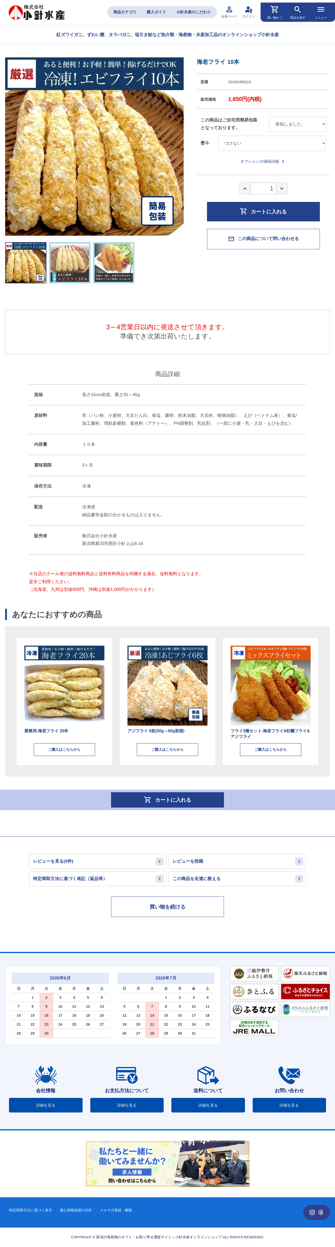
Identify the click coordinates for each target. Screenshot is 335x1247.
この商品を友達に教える (197, 878)
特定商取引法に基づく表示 (30, 1210)
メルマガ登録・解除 (116, 1210)
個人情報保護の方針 (76, 1210)
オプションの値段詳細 (263, 161)
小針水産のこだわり (193, 12)
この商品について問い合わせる (263, 239)
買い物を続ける (167, 907)
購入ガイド (156, 12)
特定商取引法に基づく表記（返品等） (70, 878)
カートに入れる (263, 211)
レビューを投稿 (188, 861)
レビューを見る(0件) (53, 861)
